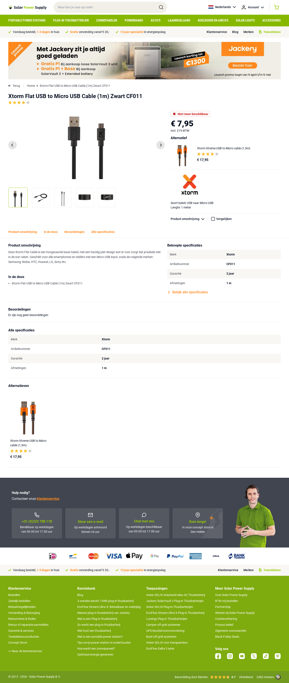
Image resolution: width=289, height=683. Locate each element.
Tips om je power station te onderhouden (104, 642)
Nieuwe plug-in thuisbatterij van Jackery (103, 613)
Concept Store (17, 642)
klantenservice (48, 499)
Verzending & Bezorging (24, 613)
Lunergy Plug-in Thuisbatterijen (166, 618)
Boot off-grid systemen (161, 636)
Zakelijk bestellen (19, 601)
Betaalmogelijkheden (22, 607)
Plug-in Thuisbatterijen (71, 20)
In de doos (51, 232)
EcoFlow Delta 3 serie (160, 648)
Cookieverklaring (226, 618)
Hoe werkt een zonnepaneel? (96, 648)
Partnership (223, 607)
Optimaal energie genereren (95, 654)
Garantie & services (21, 630)
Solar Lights (245, 20)
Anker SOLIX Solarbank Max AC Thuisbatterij (175, 595)
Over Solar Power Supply (231, 595)
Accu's (155, 20)
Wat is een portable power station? (100, 636)
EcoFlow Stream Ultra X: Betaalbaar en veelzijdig (109, 607)
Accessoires (271, 20)
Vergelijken (224, 219)
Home (31, 85)
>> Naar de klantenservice (25, 651)
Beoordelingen (74, 232)
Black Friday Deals (227, 636)
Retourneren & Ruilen (22, 618)
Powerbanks (134, 20)
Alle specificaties (103, 232)
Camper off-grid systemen (163, 624)
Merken (248, 32)
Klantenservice (217, 32)
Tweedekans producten (23, 636)
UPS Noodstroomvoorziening (165, 630)
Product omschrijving (189, 219)
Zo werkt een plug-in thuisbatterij (98, 624)
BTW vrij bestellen (226, 601)
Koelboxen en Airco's (213, 20)
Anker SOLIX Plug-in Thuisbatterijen (169, 607)
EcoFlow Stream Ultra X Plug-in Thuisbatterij (175, 613)
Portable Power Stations (27, 20)
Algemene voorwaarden (230, 630)
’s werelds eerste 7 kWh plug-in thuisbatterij (105, 601)
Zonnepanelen (106, 20)
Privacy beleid (224, 624)
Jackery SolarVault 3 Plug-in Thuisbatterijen (175, 601)
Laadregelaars (179, 20)
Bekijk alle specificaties (188, 292)
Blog (235, 32)
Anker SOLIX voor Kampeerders (167, 642)
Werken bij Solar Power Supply (235, 613)
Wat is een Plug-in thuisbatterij (97, 618)
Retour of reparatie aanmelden (28, 624)
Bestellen (14, 595)
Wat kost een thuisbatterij (94, 630)
